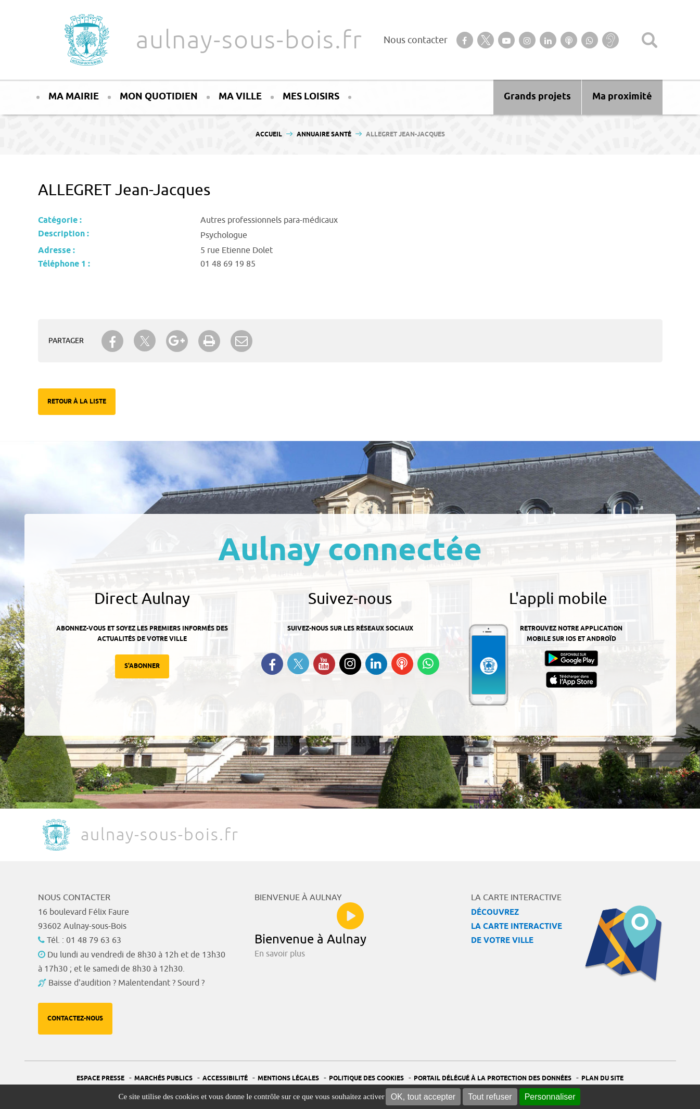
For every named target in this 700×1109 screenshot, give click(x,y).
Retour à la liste (76, 401)
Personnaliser (550, 1096)
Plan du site (602, 1078)
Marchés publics (163, 1078)
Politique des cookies (366, 1078)
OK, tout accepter (423, 1096)
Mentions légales (288, 1078)
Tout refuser (490, 1096)
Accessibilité (225, 1078)
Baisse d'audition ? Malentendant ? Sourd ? (126, 983)
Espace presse (100, 1078)
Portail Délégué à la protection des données (492, 1078)
